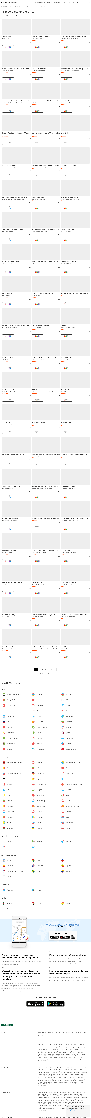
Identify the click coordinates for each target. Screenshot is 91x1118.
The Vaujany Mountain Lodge (12, 229)
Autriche (45, 1049)
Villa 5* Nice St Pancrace (41, 36)
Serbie (45, 1055)
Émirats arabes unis (42, 1042)
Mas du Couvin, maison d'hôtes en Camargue (48, 486)
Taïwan (57, 1047)
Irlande (59, 1052)
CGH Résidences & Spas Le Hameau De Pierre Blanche (52, 454)
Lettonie (40, 1054)
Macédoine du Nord (59, 1054)
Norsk (78, 1034)
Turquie (53, 1047)
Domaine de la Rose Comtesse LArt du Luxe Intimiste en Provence (56, 550)
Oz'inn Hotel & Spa (9, 165)
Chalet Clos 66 (66, 358)
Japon (50, 1044)
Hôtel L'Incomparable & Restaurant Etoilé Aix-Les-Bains (22, 69)
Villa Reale (65, 133)
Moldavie (45, 1054)
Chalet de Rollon (8, 358)
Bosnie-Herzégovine (53, 1049)
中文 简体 (54, 1032)
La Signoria (65, 326)
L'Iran (46, 1044)
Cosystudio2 (7, 422)
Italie (70, 1052)
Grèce (45, 1052)
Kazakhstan (66, 1044)
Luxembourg (80, 1052)
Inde (43, 1044)
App (82, 2)
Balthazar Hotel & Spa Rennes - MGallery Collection (50, 358)
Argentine (61, 1057)
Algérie (81, 1059)
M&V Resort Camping (10, 550)
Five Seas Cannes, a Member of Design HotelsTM (20, 197)
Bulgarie (66, 1049)
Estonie (52, 1051)
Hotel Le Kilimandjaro (69, 647)
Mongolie (40, 1046)
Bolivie (66, 1057)
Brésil (57, 1059)
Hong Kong (78, 1042)
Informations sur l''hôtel (60, 2)
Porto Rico (80, 1057)
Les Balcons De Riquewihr (41, 326)
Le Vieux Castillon (67, 229)
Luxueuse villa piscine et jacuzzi (44, 615)
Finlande (62, 1051)
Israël (39, 1044)
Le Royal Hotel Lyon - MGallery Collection (47, 165)
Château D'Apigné (38, 422)
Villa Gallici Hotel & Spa (69, 197)
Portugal (84, 1054)
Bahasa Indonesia (78, 1032)
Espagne (57, 1051)
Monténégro (51, 1054)
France (67, 1051)
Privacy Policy (71, 1110)
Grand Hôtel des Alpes (40, 69)
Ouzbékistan (69, 1047)
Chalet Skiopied (67, 422)
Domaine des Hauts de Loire (71, 390)
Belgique (61, 1049)
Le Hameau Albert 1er (69, 261)
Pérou (67, 1059)
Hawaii (55, 1057)
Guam (76, 1059)
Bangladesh (63, 1042)
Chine (68, 1042)
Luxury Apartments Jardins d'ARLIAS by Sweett (19, 133)
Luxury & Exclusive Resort (12, 582)
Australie (72, 1059)
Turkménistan (47, 1047)
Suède (49, 1055)
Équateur (40, 1059)
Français (52, 1034)
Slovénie (54, 1055)
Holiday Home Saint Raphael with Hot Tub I (47, 518)
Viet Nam (63, 1047)
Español (62, 1034)
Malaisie (54, 1046)
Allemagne (40, 1051)
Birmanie (81, 1044)
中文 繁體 (49, 1032)
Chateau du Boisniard (10, 518)
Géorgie (73, 1042)
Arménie (50, 1042)
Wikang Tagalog (44, 1034)
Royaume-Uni (73, 1051)
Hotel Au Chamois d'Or (10, 261)
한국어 (59, 1032)
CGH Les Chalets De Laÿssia (42, 293)
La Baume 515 (37, 582)
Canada (81, 1055)
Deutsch (57, 1034)
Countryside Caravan (10, 647)
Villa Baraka (65, 550)
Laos (71, 1044)
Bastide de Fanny (8, 615)
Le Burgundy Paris (68, 486)
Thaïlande (40, 1047)
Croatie (55, 1052)
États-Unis (50, 1057)
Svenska (83, 1034)
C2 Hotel (35, 390)
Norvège (73, 1054)
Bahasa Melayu (69, 1032)
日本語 (39, 1032)
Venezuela (62, 1059)
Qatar (69, 1046)
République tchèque (78, 1049)
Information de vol (73, 2)
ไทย (63, 1032)
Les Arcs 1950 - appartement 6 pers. (74, 615)
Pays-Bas (68, 1054)
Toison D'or (6, 36)
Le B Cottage (7, 293)
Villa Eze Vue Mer (67, 101)
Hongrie (50, 1052)
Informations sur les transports (43, 2)
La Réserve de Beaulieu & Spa (13, 454)
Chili (70, 1057)
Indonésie (85, 1042)
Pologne (78, 1054)
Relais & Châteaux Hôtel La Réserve (74, 454)
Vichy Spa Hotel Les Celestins (13, 486)
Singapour (83, 1046)
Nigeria (44, 1060)
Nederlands (40, 1035)
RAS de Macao (46, 1046)
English (44, 1032)
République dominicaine (49, 1059)
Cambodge (55, 1044)
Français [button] (87, 2)
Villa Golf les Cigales (68, 582)
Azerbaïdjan (56, 1042)
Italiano (67, 1034)
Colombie (74, 1057)
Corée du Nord (76, 1047)
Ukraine (72, 1055)
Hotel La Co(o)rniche (68, 165)
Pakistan (65, 1046)
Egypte (85, 1059)
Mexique (40, 1057)
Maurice (40, 1060)
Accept (78, 1113)
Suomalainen (73, 1034)
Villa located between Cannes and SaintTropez (49, 261)
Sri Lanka (76, 1044)
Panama (45, 1057)
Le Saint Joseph (38, 197)
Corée (60, 1044)
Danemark (46, 1051)
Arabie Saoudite (76, 1046)
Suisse (71, 1049)
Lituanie (74, 1052)
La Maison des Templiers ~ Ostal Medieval (47, 647)
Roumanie (40, 1055)
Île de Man (64, 1052)
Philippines (59, 1046)
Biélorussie (66, 1055)
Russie (76, 1055)
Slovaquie (60, 1055)
